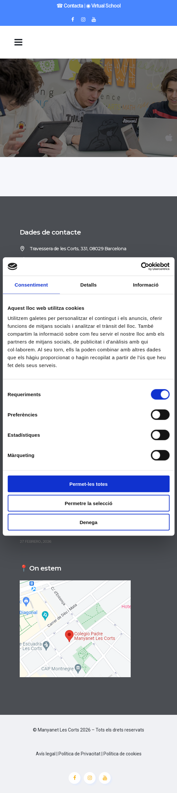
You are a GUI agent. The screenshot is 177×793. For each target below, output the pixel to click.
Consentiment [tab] (31, 284)
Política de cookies (122, 753)
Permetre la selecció (88, 503)
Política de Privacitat (79, 753)
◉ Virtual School (103, 6)
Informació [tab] (146, 284)
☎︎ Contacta (69, 6)
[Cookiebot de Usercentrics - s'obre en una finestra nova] (140, 266)
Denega (88, 522)
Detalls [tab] (88, 284)
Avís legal (45, 753)
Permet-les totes (88, 484)
